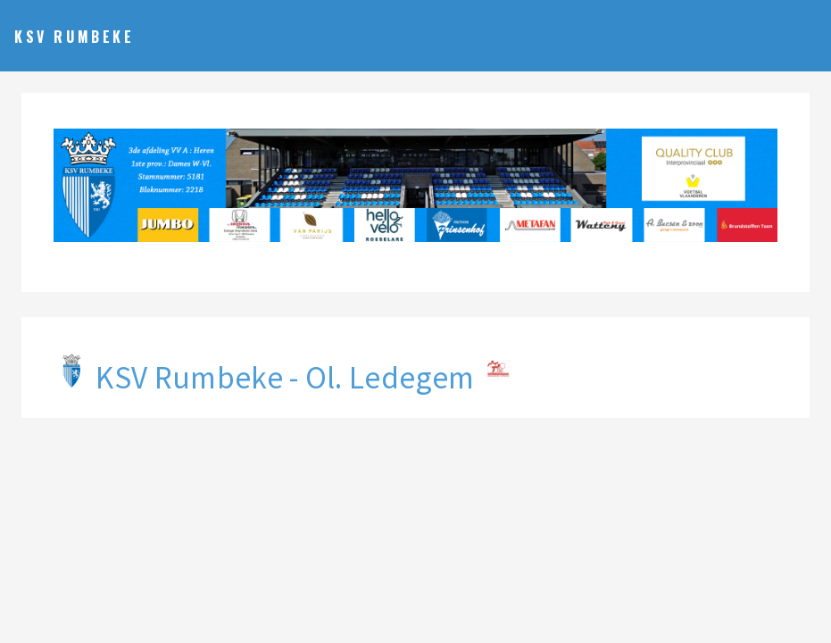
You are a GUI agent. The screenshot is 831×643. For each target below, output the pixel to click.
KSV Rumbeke (74, 36)
